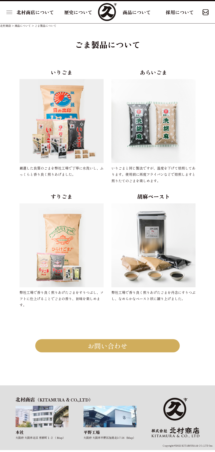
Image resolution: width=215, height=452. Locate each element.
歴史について (78, 12)
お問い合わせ (107, 347)
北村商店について (35, 12)
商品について (137, 12)
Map (60, 440)
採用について (180, 12)
